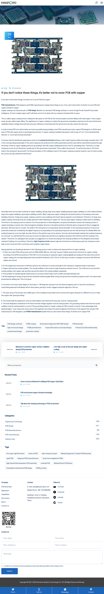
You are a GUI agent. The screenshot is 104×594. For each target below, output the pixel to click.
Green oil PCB (33, 453)
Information (5, 498)
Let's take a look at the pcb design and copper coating (70, 348)
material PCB (45, 463)
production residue (32, 331)
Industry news (52, 439)
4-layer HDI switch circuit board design (58, 328)
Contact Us (5, 506)
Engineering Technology (52, 421)
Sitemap (81, 582)
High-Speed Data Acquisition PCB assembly (21, 463)
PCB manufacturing (52, 434)
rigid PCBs (9, 458)
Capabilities (5, 494)
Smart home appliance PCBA (53, 458)
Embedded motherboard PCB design (19, 468)
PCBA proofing (41, 468)
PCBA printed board (34, 328)
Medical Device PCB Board (63, 463)
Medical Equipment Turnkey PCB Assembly (76, 453)
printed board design (15, 331)
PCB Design (52, 426)
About (3, 502)
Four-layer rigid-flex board (15, 453)
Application (5, 490)
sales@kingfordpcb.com (40, 487)
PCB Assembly (78, 324)
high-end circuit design (15, 328)
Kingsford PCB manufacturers (28, 458)
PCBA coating (31, 324)
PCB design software (15, 324)
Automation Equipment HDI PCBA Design (54, 324)
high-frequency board (49, 453)
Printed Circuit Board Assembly (86, 328)
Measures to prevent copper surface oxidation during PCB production (32, 348)
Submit (9, 571)
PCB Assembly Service (52, 430)
